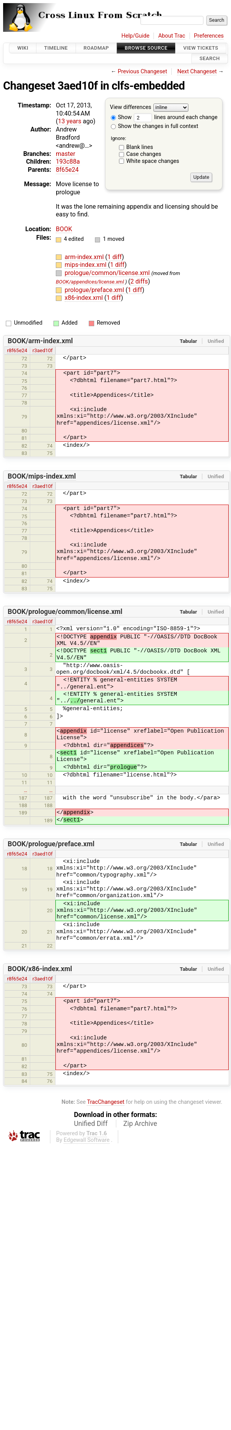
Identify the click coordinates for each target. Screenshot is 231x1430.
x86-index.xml (85, 297)
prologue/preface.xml (95, 290)
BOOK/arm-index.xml (40, 341)
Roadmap (96, 48)
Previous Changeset (142, 71)
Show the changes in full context (154, 126)
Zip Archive (140, 1123)
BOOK (64, 229)
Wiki (22, 48)
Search (210, 59)
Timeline (56, 48)
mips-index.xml (86, 264)
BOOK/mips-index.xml (42, 476)
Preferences (209, 36)
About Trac (171, 36)
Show (121, 117)
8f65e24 (67, 169)
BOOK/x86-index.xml (40, 969)
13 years (69, 121)
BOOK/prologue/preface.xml (51, 844)
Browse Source (146, 48)
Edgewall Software (87, 1140)
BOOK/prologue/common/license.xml (65, 612)
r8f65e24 (17, 350)
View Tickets (200, 48)
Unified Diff (91, 1123)
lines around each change (175, 117)
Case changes (143, 154)
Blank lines (139, 147)
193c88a (68, 161)
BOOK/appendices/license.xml (90, 282)
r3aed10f (43, 350)
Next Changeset (197, 71)
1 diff (114, 257)
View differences (131, 107)
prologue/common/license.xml (108, 273)
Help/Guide (135, 36)
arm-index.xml (85, 257)
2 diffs (139, 281)
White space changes (152, 161)
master (65, 153)
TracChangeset (105, 1102)
